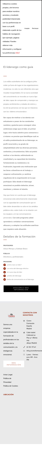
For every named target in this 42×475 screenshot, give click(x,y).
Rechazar (35, 28)
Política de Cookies (10, 386)
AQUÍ (17, 53)
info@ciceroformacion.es (33, 351)
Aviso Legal (7, 375)
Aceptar (27, 28)
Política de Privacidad (7, 380)
